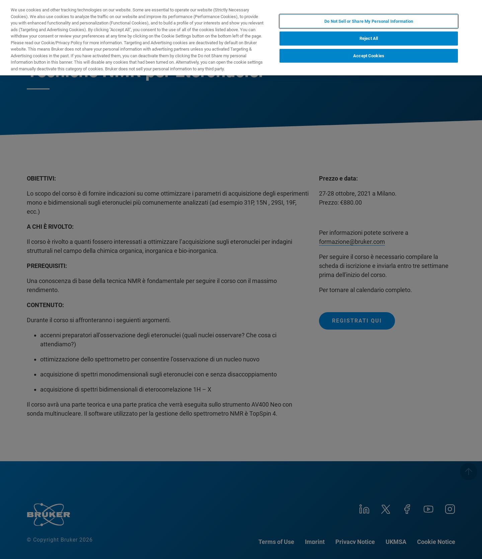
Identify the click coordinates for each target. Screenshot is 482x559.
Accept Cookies (368, 55)
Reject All (368, 38)
